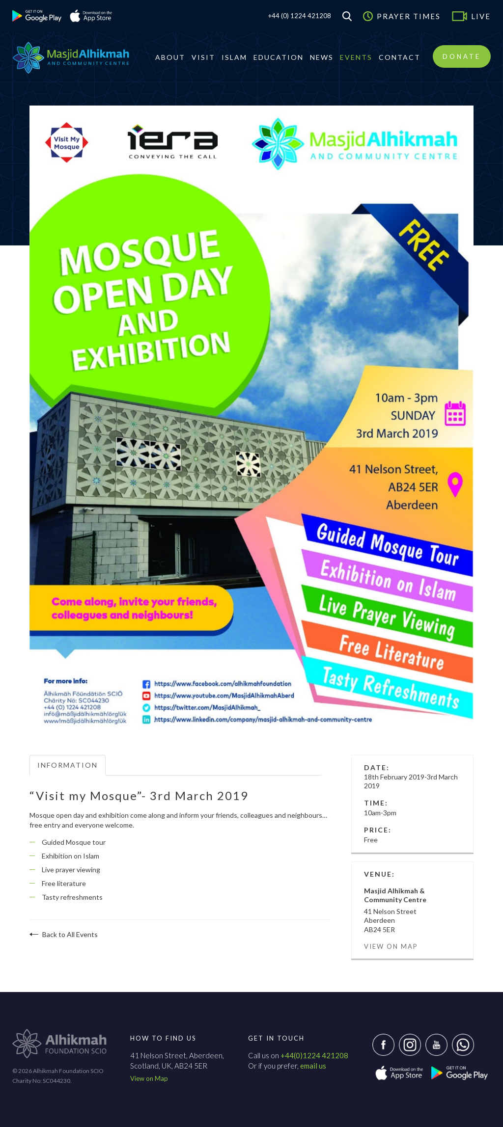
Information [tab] (67, 765)
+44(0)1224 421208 (314, 1055)
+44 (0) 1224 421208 (299, 16)
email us (313, 1065)
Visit (203, 57)
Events (356, 57)
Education (278, 57)
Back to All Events (63, 934)
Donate (462, 56)
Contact (399, 57)
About (170, 57)
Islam (234, 57)
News (322, 57)
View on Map (391, 946)
